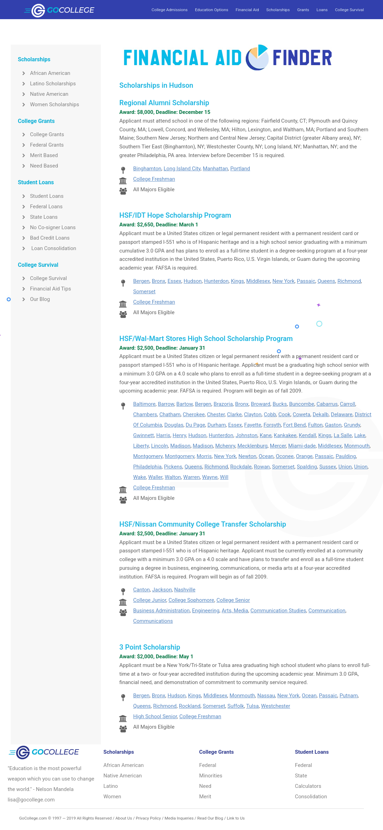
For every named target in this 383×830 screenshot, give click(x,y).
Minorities (210, 776)
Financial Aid (247, 9)
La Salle (343, 435)
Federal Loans (40, 206)
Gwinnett (143, 435)
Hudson (192, 281)
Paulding (346, 456)
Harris (163, 435)
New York (283, 281)
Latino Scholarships (47, 83)
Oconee (285, 456)
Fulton (315, 425)
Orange (304, 456)
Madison (180, 446)
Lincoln (159, 446)
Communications (153, 621)
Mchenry (225, 446)
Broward (261, 404)
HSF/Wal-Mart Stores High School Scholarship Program (206, 338)
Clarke (234, 414)
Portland (240, 168)
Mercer (278, 446)
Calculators (308, 786)
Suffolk (235, 706)
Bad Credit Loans (44, 238)
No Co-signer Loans (47, 227)
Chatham (170, 414)
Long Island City (182, 168)
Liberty (141, 446)
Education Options (211, 9)
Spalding (307, 467)
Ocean (266, 456)
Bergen (141, 281)
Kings (237, 281)
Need (205, 786)
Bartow (185, 404)
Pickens (173, 467)
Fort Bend (294, 425)
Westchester (275, 706)
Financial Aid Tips (44, 289)
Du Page (195, 425)
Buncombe (301, 404)
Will (224, 477)
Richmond (349, 281)
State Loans (37, 217)
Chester (216, 414)
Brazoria (223, 404)
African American (44, 73)
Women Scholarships (48, 104)
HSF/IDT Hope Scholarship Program (175, 215)
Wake (139, 477)
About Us (123, 818)
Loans (322, 9)
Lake (359, 435)
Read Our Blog (210, 818)
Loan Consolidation (47, 248)
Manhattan (215, 168)
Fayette (252, 425)
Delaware (341, 414)
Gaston (333, 425)
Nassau (266, 695)
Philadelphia (147, 467)
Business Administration (161, 610)
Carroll (347, 404)
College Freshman (154, 179)
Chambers (145, 414)
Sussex (327, 467)
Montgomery (147, 456)
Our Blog (34, 299)
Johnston (247, 435)
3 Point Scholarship (149, 647)
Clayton (252, 414)
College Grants (41, 134)
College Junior (149, 600)
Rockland (190, 706)
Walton (173, 477)
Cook (284, 414)
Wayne (210, 477)
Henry (179, 435)
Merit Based (38, 155)
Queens (326, 281)
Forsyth (272, 425)
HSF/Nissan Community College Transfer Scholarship (202, 524)
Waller (155, 477)
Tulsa (252, 706)
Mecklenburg (252, 446)
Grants (303, 9)
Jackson (162, 590)
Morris (204, 456)
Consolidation (311, 796)
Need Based (38, 166)
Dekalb (321, 414)
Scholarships (278, 9)
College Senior (233, 600)
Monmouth (356, 446)
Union (345, 467)
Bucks (280, 404)
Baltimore (144, 404)
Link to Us (235, 818)
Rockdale (240, 467)
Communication (326, 610)
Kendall (307, 435)
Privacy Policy (148, 818)
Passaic (306, 281)
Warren (191, 477)
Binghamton (147, 168)
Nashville (184, 590)
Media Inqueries (179, 818)
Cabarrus (327, 404)
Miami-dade (302, 446)
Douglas (173, 425)
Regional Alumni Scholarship (164, 103)
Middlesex (258, 281)
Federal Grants (41, 145)
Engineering (206, 610)
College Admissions (169, 9)
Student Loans (40, 196)
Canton (141, 590)
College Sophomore (191, 600)
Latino (110, 786)
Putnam (348, 695)
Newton (248, 456)
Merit (205, 796)
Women (112, 796)
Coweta (302, 414)
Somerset (144, 291)
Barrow (166, 404)
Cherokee (194, 414)
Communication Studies (278, 610)
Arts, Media (235, 610)
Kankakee (285, 435)
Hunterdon (216, 281)
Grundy (352, 425)
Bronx (158, 281)
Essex (174, 281)
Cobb (270, 414)
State (301, 776)
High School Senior (155, 716)
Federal (207, 765)
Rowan (262, 467)
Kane (266, 435)
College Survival (349, 9)
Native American (43, 94)
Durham (217, 425)
